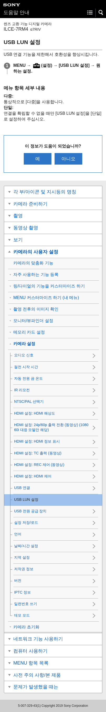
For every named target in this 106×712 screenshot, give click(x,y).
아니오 (68, 158)
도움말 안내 (16, 12)
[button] (101, 12)
